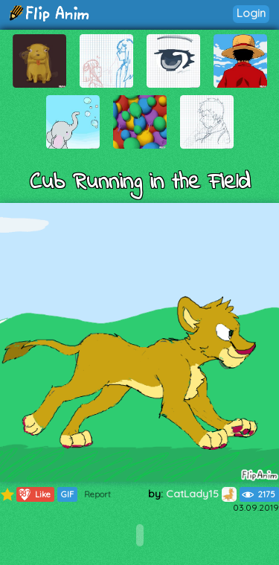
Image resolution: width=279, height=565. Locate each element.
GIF (67, 494)
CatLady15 (201, 493)
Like (34, 494)
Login (251, 13)
